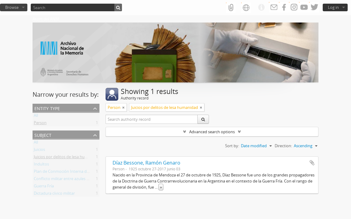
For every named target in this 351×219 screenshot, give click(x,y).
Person (40, 124)
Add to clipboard (312, 163)
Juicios (39, 150)
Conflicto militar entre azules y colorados (70, 179)
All (36, 116)
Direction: (283, 145)
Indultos (41, 165)
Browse (12, 7)
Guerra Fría (44, 187)
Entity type (47, 108)
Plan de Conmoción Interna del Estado (68, 172)
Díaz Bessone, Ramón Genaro (146, 162)
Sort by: (232, 145)
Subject (42, 134)
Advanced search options (212, 131)
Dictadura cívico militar (54, 194)
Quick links (261, 7)
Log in (333, 7)
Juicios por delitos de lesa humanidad (67, 158)
